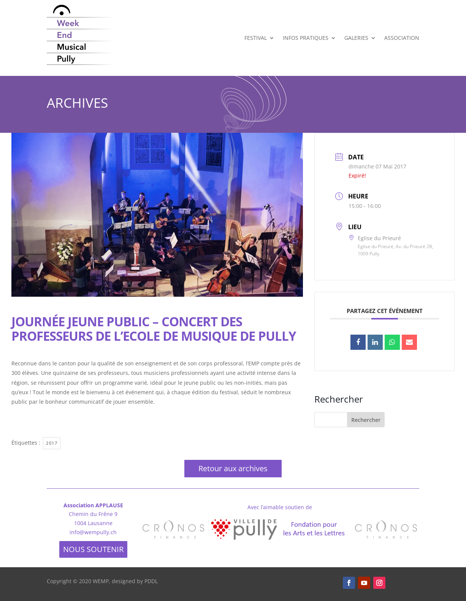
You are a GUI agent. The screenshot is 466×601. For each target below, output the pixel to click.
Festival (255, 37)
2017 (51, 443)
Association (401, 37)
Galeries (356, 37)
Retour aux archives (233, 468)
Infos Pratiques (305, 37)
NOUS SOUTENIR (93, 549)
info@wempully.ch (93, 532)
